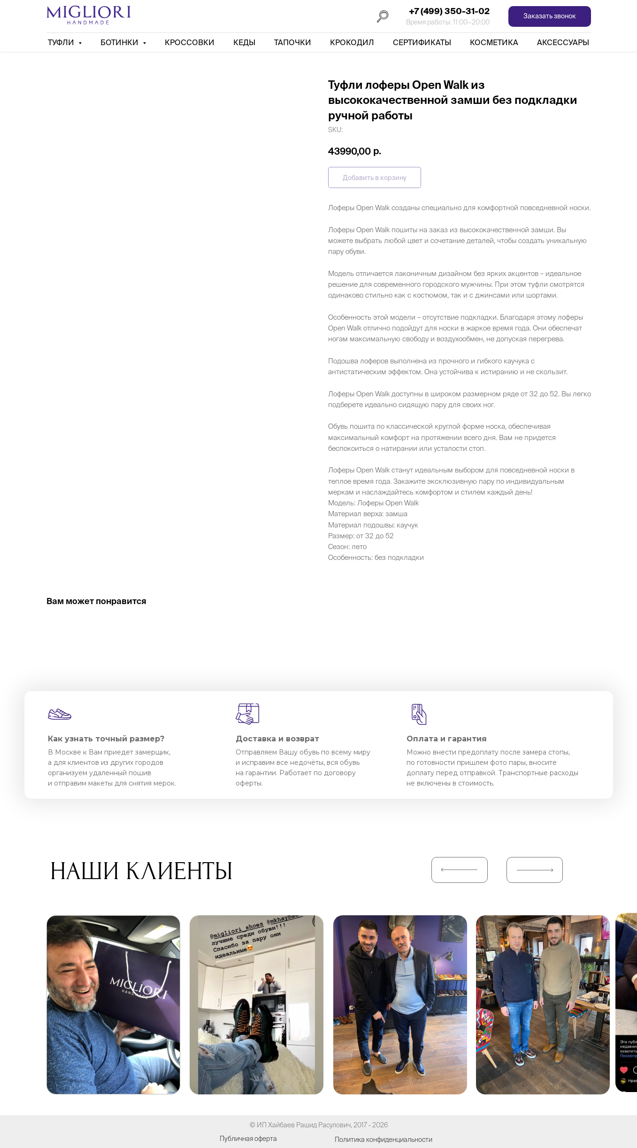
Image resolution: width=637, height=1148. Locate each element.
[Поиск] (383, 16)
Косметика (494, 42)
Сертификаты (422, 42)
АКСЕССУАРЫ (563, 42)
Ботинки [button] (120, 42)
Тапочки (292, 42)
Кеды (244, 42)
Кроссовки (190, 42)
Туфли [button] (62, 42)
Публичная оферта (248, 1138)
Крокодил (352, 42)
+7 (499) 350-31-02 (449, 11)
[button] (549, 16)
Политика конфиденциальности (383, 1139)
